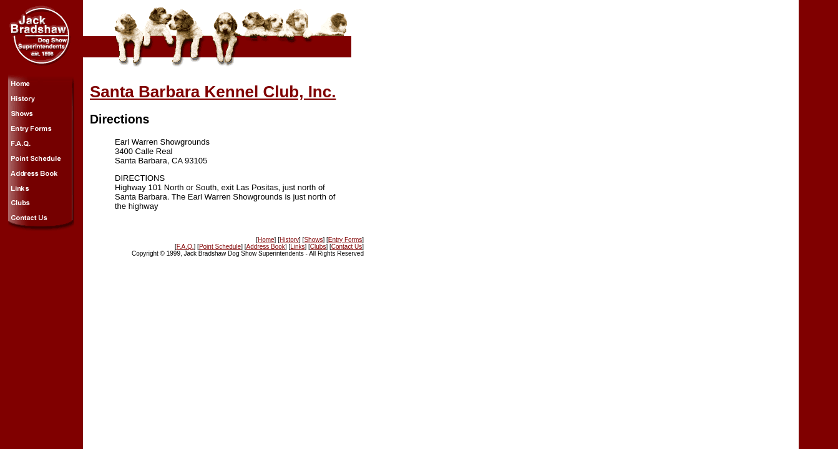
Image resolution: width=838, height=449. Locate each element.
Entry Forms (345, 239)
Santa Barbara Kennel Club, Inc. (213, 91)
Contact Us (346, 246)
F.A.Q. (185, 246)
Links (297, 246)
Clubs (318, 246)
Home (266, 239)
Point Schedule (220, 246)
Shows (313, 239)
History (289, 239)
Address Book (265, 246)
